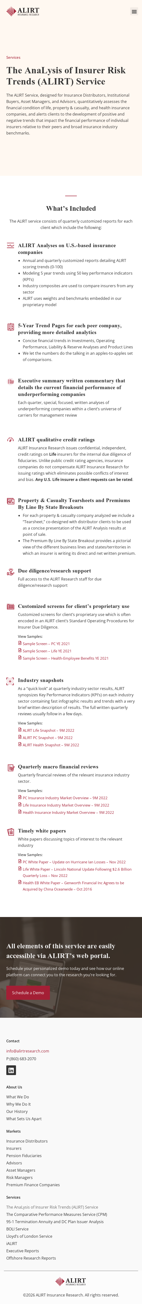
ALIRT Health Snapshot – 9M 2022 (51, 744)
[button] (134, 11)
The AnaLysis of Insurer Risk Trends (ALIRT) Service (52, 1207)
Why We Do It (18, 1104)
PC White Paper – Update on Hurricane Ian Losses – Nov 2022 (74, 861)
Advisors (14, 1163)
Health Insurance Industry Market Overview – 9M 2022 (68, 812)
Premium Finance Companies (33, 1184)
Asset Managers (20, 1170)
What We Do (17, 1097)
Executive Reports (22, 1251)
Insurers (14, 1148)
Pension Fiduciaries (24, 1155)
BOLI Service (17, 1229)
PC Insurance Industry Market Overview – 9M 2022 (65, 797)
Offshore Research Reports (31, 1258)
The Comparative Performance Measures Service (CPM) (56, 1214)
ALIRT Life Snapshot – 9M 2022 (48, 730)
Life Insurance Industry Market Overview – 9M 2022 (66, 805)
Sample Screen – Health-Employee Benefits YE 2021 (66, 658)
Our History (17, 1111)
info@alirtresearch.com (27, 1051)
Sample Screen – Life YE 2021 (47, 650)
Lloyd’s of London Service (29, 1236)
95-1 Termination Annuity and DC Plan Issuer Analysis (55, 1221)
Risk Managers (19, 1177)
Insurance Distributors (27, 1141)
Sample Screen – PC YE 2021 (46, 643)
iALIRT (11, 1243)
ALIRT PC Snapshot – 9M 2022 (48, 737)
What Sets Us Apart (24, 1118)
